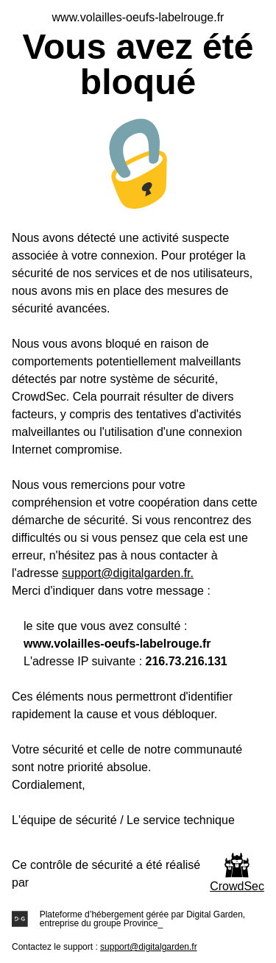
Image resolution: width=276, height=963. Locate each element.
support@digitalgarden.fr (148, 947)
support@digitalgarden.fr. (128, 573)
